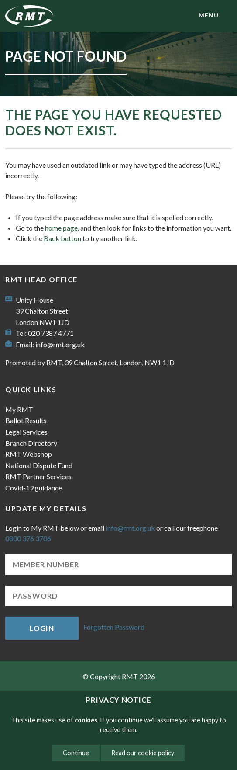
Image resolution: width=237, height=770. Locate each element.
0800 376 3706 (28, 538)
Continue (76, 752)
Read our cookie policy (142, 752)
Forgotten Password (113, 627)
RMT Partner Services (38, 476)
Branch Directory (31, 443)
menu (209, 15)
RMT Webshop (28, 454)
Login (42, 628)
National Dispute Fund (38, 465)
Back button (62, 238)
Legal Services (26, 432)
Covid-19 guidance (33, 487)
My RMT (19, 409)
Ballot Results (26, 420)
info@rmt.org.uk (60, 344)
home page (61, 228)
